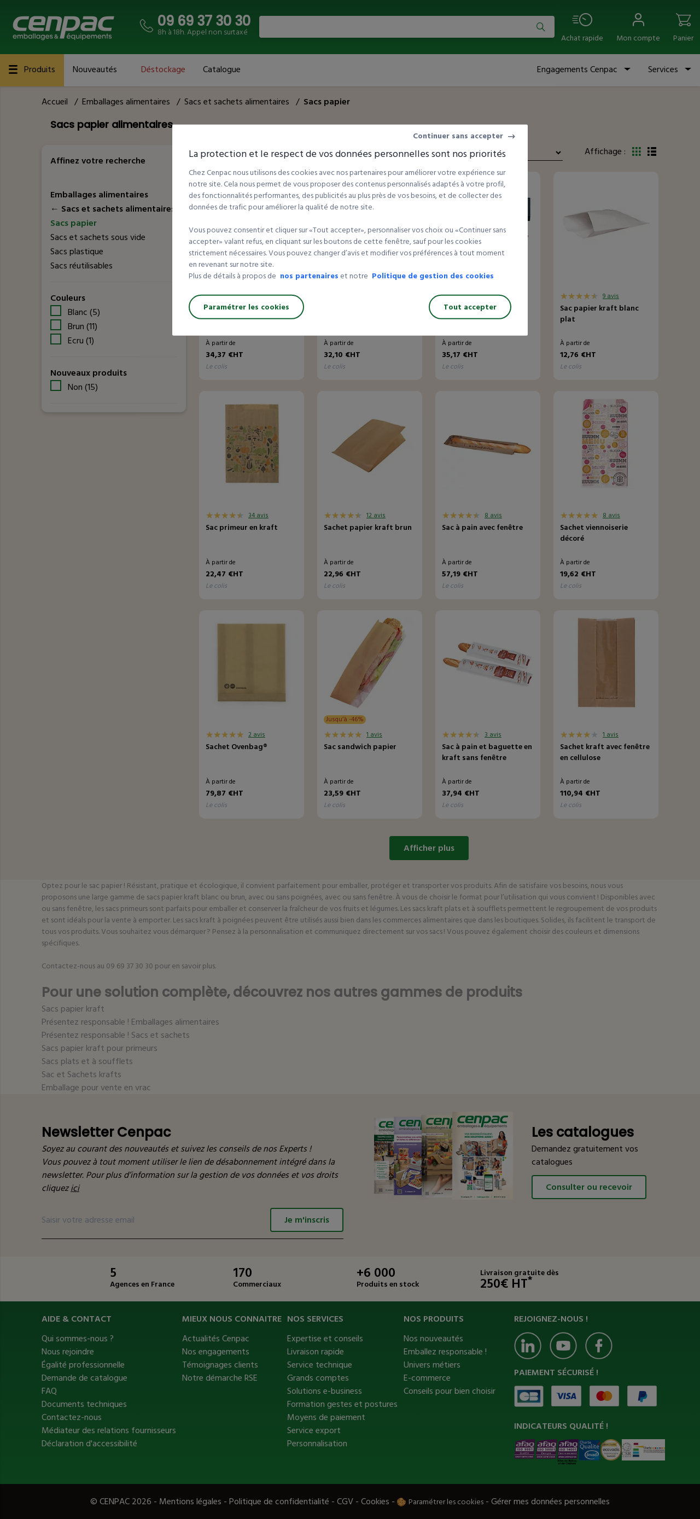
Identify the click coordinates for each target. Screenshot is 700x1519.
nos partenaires (309, 276)
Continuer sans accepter (458, 136)
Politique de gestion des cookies (433, 276)
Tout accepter (470, 307)
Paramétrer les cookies (246, 307)
